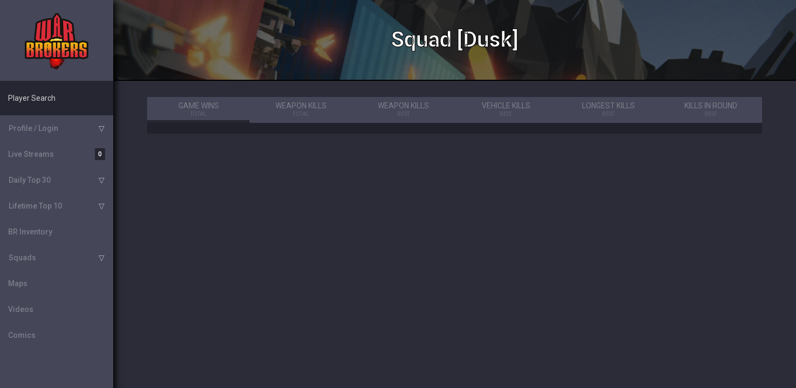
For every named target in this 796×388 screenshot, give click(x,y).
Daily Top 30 (30, 180)
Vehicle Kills (505, 110)
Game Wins (198, 110)
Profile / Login (33, 128)
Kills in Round (711, 110)
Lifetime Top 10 (35, 206)
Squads (22, 257)
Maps (17, 283)
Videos (20, 309)
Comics (22, 335)
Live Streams (56, 154)
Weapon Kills (301, 110)
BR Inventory (30, 231)
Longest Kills (608, 110)
